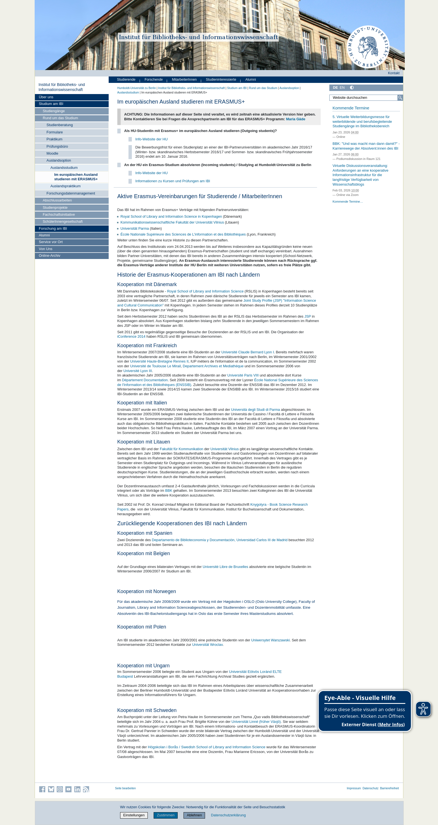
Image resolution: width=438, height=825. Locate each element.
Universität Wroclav (207, 644)
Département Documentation (145, 380)
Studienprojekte (55, 207)
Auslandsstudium (63, 168)
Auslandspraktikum (65, 186)
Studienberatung (60, 125)
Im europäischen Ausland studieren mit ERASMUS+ (75, 176)
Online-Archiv (49, 255)
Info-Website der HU (151, 139)
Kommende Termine (350, 108)
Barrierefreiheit (389, 788)
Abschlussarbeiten (57, 200)
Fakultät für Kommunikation (181, 449)
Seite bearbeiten (125, 788)
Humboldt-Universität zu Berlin (136, 88)
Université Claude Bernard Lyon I (247, 352)
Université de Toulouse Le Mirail (155, 366)
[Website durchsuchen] (366, 98)
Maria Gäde (295, 119)
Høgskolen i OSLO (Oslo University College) (260, 601)
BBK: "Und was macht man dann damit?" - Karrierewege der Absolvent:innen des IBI (365, 146)
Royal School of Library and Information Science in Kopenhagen (171, 216)
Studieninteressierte (221, 79)
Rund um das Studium (60, 118)
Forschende (154, 79)
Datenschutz (371, 788)
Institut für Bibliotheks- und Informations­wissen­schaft (62, 87)
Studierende (126, 79)
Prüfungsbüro (57, 146)
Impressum (354, 788)
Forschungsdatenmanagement (71, 193)
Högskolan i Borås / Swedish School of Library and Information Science (206, 747)
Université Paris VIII (243, 375)
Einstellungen (134, 815)
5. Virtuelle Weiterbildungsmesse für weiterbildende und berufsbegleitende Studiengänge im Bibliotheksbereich (362, 121)
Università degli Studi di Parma (255, 409)
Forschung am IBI (53, 228)
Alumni (44, 235)
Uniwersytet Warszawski (270, 640)
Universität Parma (134, 228)
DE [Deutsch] (335, 87)
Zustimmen (166, 815)
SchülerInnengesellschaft (63, 221)
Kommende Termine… (347, 201)
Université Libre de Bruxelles (225, 567)
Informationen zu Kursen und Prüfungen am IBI (172, 181)
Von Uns (45, 249)
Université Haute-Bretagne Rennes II (159, 361)
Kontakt (394, 73)
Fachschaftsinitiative (59, 214)
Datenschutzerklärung (228, 815)
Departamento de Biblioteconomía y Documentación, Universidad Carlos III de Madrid (219, 540)
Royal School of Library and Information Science (205, 291)
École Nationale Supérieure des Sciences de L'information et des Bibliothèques (183, 234)
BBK (168, 490)
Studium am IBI (51, 104)
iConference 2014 (131, 336)
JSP (307, 316)
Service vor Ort (51, 242)
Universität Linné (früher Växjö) (256, 722)
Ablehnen (194, 815)
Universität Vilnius (224, 449)
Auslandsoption (59, 160)
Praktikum (55, 139)
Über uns (46, 97)
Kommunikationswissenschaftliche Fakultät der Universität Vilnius (172, 222)
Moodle (52, 153)
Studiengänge (54, 111)
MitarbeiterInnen (184, 79)
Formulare (55, 132)
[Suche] (400, 98)
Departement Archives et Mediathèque (213, 366)
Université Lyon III (137, 371)
